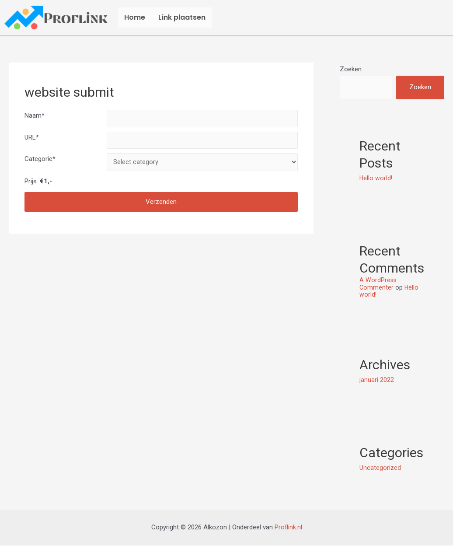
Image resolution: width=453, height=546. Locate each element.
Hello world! (376, 179)
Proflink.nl (288, 528)
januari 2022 (376, 380)
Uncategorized (380, 468)
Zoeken (351, 69)
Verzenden (161, 206)
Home (134, 17)
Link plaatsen (182, 17)
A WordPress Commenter (378, 284)
